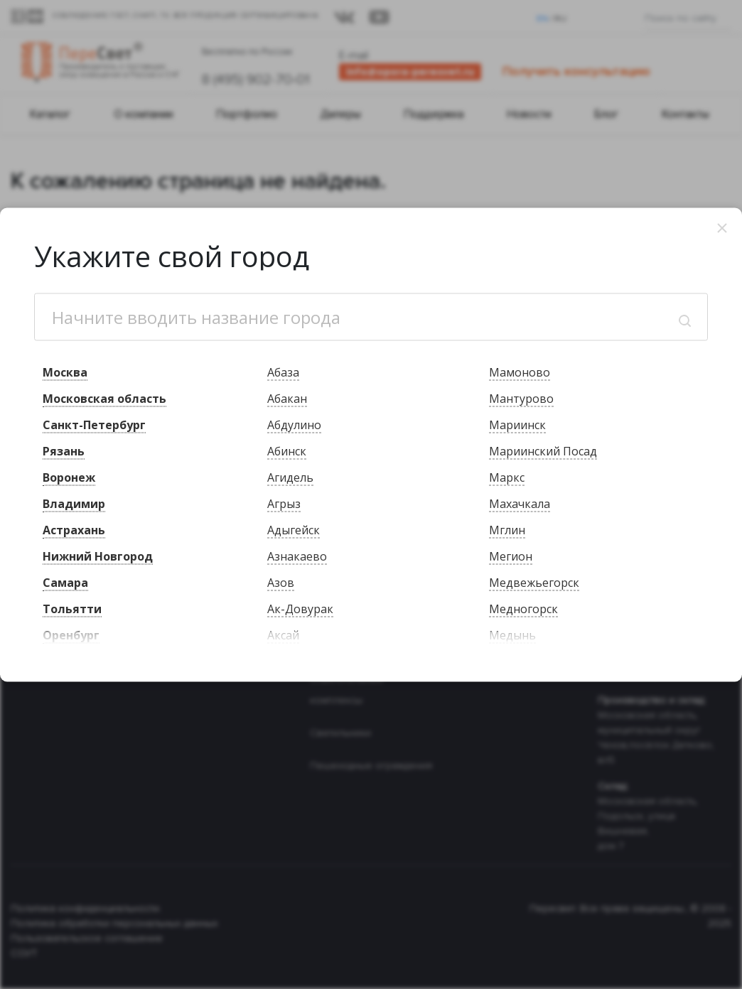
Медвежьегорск (534, 582)
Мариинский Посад (543, 451)
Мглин (507, 530)
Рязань (64, 451)
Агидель (290, 477)
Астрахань (74, 530)
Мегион (510, 556)
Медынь (512, 635)
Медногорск (523, 609)
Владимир (74, 504)
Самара (65, 582)
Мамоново (519, 372)
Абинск (286, 451)
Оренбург (71, 635)
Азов (280, 582)
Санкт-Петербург (94, 425)
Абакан (287, 398)
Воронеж (69, 477)
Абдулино (294, 425)
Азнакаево (297, 556)
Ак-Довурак (300, 609)
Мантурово (521, 398)
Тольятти (72, 609)
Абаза (283, 372)
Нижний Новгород (98, 556)
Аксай (283, 635)
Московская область (104, 398)
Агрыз (284, 504)
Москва (65, 372)
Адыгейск (293, 530)
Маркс (507, 477)
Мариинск (517, 425)
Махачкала (519, 504)
